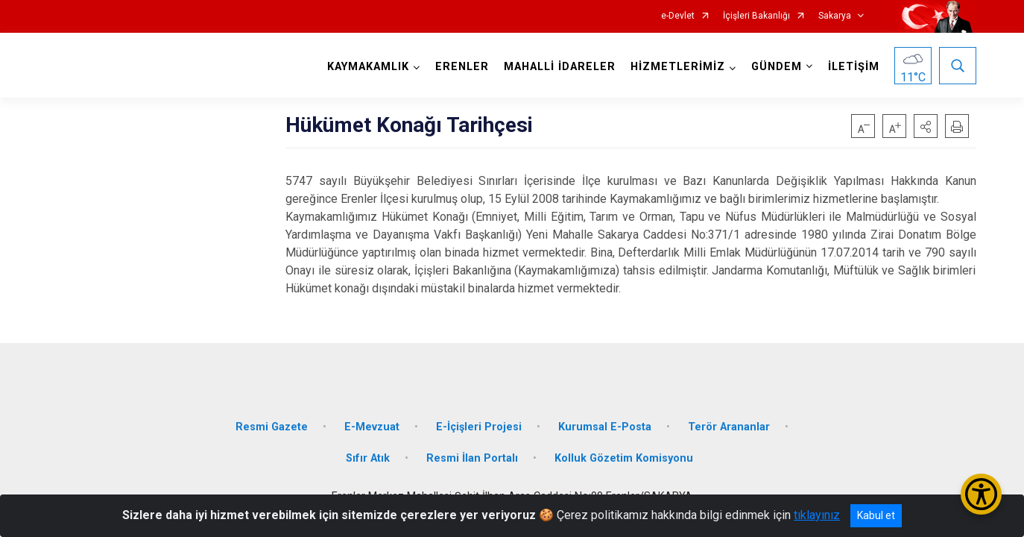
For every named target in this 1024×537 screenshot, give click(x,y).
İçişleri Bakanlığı (756, 16)
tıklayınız (817, 515)
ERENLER (462, 66)
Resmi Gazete (272, 427)
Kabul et (876, 515)
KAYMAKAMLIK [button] (368, 66)
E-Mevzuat (371, 427)
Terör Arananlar (729, 427)
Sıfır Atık (368, 458)
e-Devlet (678, 16)
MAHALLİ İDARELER (560, 66)
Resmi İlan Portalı (472, 458)
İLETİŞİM (853, 66)
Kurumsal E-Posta (604, 427)
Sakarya (834, 16)
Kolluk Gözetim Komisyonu (623, 458)
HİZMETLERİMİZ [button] (677, 66)
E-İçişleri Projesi (479, 427)
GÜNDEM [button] (776, 66)
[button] (926, 126)
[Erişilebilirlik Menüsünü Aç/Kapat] (981, 494)
